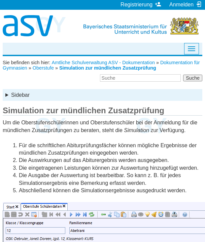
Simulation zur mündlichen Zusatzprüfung (107, 68)
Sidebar (20, 95)
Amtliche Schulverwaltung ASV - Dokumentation (103, 62)
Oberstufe (43, 68)
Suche (193, 78)
